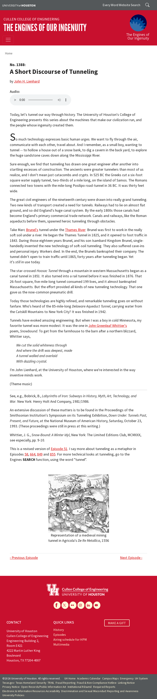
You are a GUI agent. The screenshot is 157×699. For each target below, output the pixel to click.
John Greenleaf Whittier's (108, 325)
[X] (65, 605)
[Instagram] (80, 605)
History (58, 630)
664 (32, 454)
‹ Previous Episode (24, 557)
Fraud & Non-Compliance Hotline (97, 683)
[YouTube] (96, 605)
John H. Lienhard (27, 81)
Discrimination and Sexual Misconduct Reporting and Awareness (99, 691)
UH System (141, 678)
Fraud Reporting (65, 683)
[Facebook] (57, 605)
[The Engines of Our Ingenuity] (139, 25)
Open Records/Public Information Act (43, 687)
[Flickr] (73, 605)
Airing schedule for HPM (70, 639)
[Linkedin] (88, 605)
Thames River (75, 230)
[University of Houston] (18, 5)
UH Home (70, 678)
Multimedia (61, 644)
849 (40, 454)
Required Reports (104, 687)
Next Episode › (131, 557)
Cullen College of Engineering (31, 19)
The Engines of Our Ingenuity (44, 28)
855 (52, 454)
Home (8, 53)
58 (26, 454)
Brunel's (32, 230)
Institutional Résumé (80, 687)
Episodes (59, 635)
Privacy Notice (11, 687)
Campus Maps (110, 678)
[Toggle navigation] (8, 40)
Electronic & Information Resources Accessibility (31, 691)
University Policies (13, 695)
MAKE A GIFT (117, 623)
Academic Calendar (89, 678)
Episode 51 (59, 449)
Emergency (127, 678)
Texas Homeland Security (31, 683)
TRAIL (51, 683)
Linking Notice (126, 683)
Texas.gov (8, 683)
